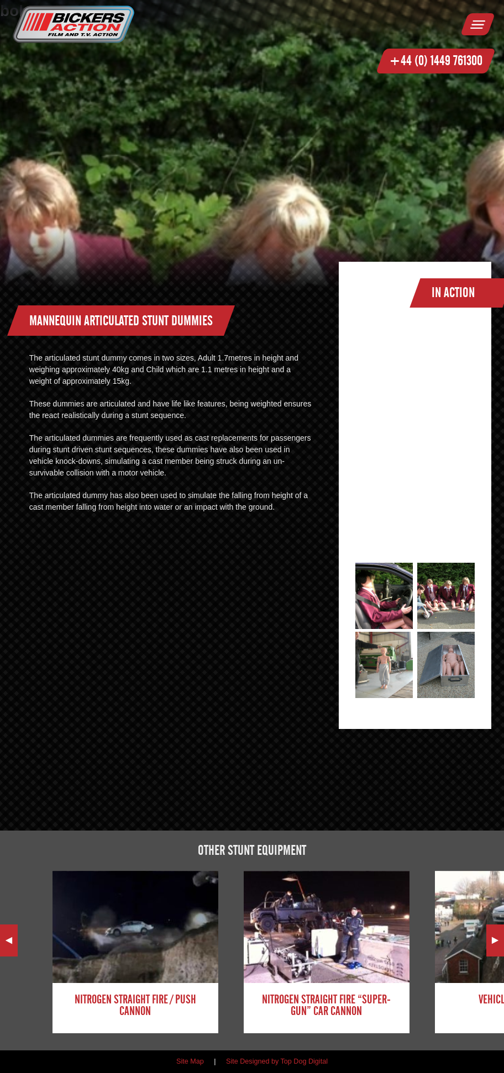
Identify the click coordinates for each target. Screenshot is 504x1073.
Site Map (190, 1061)
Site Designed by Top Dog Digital (277, 1061)
